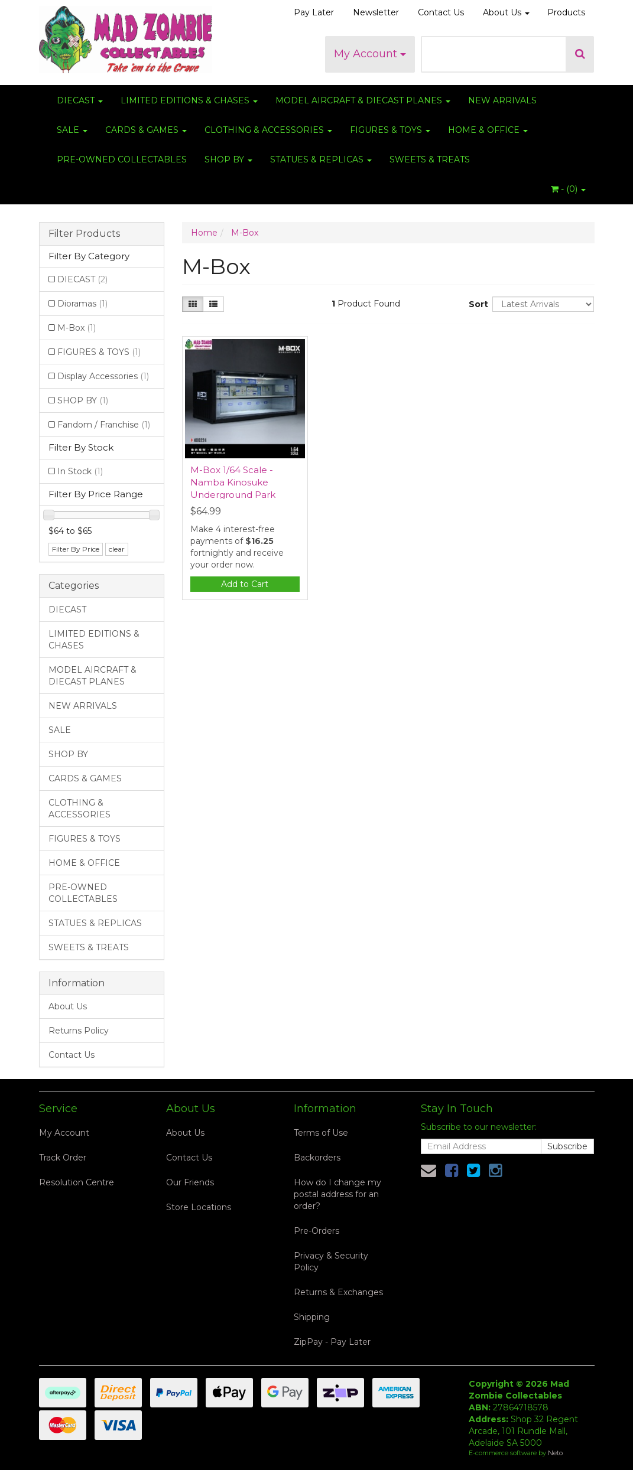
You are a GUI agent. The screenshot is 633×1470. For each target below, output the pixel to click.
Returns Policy (78, 1030)
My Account (370, 53)
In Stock (80, 471)
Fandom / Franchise (103, 424)
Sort (476, 304)
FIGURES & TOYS (390, 130)
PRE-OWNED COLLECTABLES (122, 159)
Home (204, 232)
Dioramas (82, 303)
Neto (555, 1453)
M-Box (76, 327)
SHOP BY (228, 159)
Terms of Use (321, 1132)
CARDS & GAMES (146, 130)
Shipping (312, 1317)
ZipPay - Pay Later (332, 1342)
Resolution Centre (76, 1182)
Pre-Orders (316, 1230)
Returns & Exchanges (338, 1292)
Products (566, 12)
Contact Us (441, 12)
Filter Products (84, 234)
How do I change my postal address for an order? (337, 1194)
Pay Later (314, 12)
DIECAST (80, 100)
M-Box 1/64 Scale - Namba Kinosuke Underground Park (232, 482)
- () (568, 189)
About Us (506, 12)
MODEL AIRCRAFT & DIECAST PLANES (362, 100)
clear (117, 549)
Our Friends (190, 1182)
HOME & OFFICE (488, 130)
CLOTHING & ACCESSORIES (268, 130)
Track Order (62, 1157)
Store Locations (198, 1207)
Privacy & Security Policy (331, 1261)
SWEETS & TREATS (429, 159)
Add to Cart (244, 584)
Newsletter (376, 12)
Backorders (317, 1157)
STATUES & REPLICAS (321, 159)
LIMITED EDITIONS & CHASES (189, 100)
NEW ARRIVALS (502, 100)
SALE (72, 130)
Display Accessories (103, 376)
